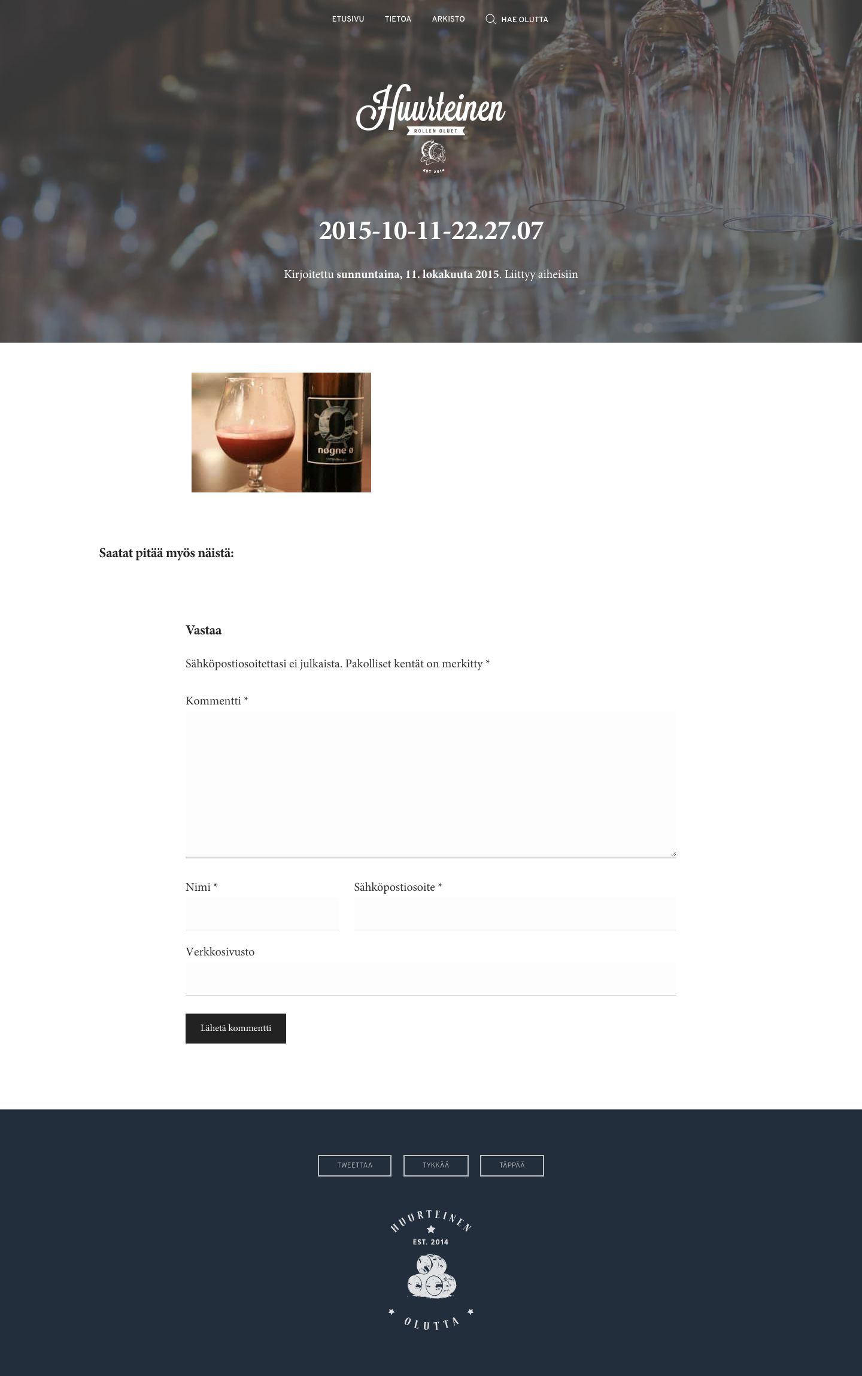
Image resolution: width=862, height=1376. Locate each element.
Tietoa (398, 20)
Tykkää (436, 1165)
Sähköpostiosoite (398, 887)
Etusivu (348, 20)
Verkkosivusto (220, 952)
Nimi (202, 887)
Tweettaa (354, 1165)
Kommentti (217, 701)
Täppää (512, 1165)
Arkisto (448, 20)
